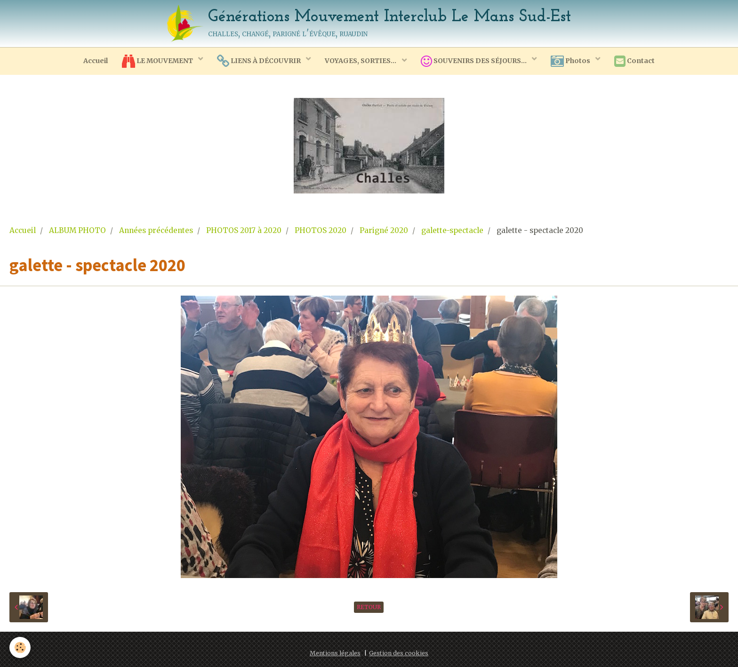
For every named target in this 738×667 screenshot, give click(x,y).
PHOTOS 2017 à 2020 (243, 230)
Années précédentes (156, 230)
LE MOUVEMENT (158, 61)
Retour (369, 607)
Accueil (95, 60)
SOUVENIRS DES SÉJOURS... (474, 61)
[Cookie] (20, 647)
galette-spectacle (452, 230)
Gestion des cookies (398, 653)
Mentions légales (335, 653)
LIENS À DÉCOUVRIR (259, 61)
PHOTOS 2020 (320, 230)
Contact (634, 61)
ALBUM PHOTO (77, 230)
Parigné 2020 (384, 230)
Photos (571, 61)
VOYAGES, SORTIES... (361, 60)
